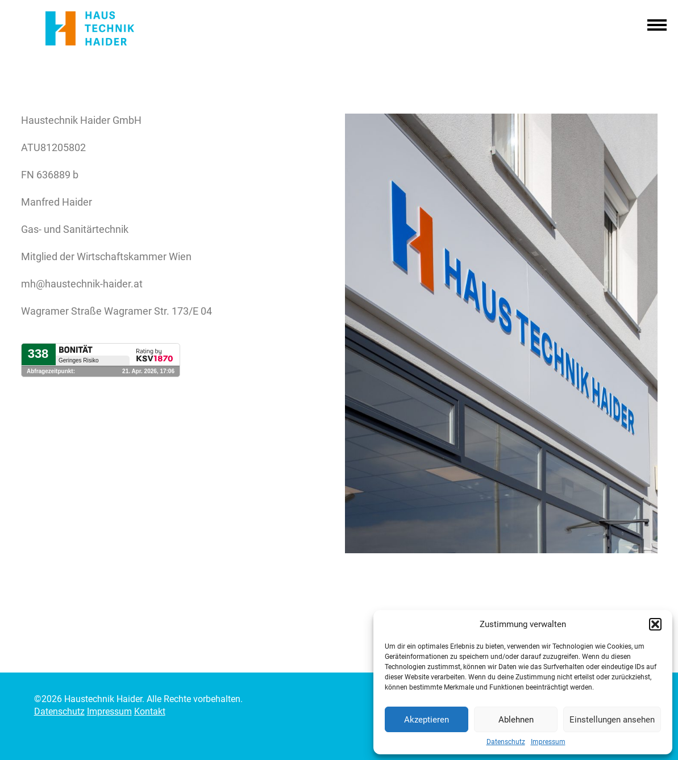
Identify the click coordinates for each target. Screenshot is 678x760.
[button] (655, 624)
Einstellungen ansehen (612, 720)
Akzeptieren (426, 720)
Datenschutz (505, 742)
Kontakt (149, 711)
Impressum (548, 742)
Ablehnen (516, 720)
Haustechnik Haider (103, 28)
